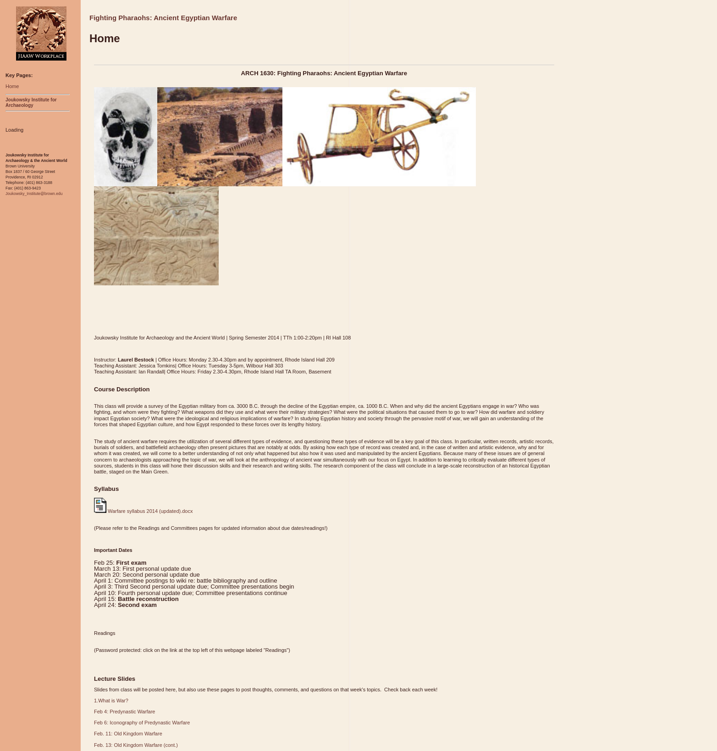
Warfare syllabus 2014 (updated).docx (143, 511)
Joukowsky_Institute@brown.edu (34, 193)
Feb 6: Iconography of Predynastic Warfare (142, 722)
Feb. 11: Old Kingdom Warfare (128, 733)
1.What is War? (111, 700)
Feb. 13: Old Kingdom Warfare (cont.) (136, 745)
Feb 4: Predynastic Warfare (124, 711)
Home (12, 86)
